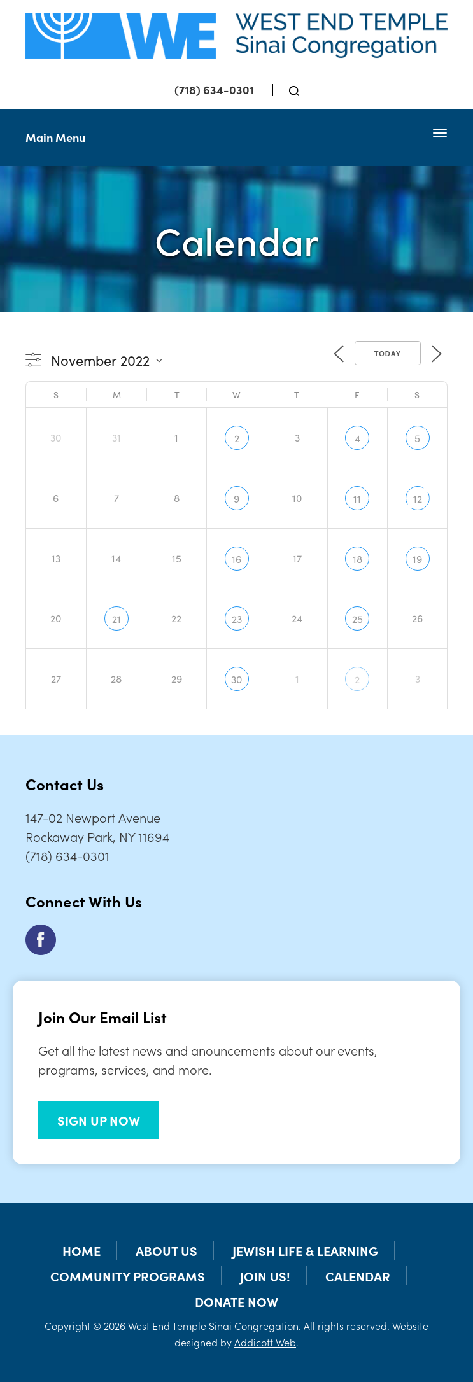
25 (357, 618)
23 (237, 618)
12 (417, 498)
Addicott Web (265, 1342)
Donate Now (236, 1301)
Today (387, 354)
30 (236, 679)
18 (357, 559)
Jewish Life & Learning (305, 1250)
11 (357, 498)
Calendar (357, 1276)
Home (81, 1250)
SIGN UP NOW (98, 1120)
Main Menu (55, 137)
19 (417, 559)
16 (236, 559)
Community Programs (127, 1276)
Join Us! (265, 1276)
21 (116, 618)
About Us (166, 1250)
